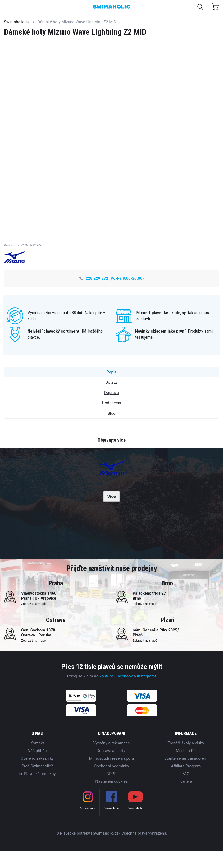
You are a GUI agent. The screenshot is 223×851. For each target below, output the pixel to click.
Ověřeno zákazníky (37, 758)
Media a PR (186, 750)
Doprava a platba (111, 750)
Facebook (124, 676)
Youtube (106, 676)
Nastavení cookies (111, 781)
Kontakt (37, 743)
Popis (111, 372)
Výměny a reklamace (111, 743)
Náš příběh (37, 750)
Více (111, 496)
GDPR (111, 773)
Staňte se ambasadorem (185, 758)
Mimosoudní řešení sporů (111, 758)
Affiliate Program (186, 766)
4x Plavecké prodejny (37, 773)
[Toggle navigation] (7, 7)
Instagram (146, 676)
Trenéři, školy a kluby (185, 743)
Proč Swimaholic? (37, 766)
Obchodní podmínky (111, 766)
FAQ (185, 773)
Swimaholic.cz (16, 22)
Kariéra (186, 781)
